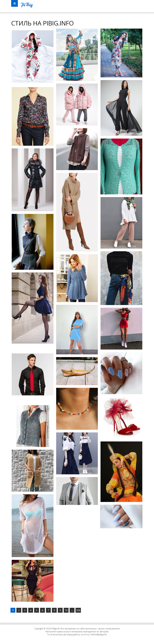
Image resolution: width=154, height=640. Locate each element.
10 (66, 610)
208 (78, 610)
